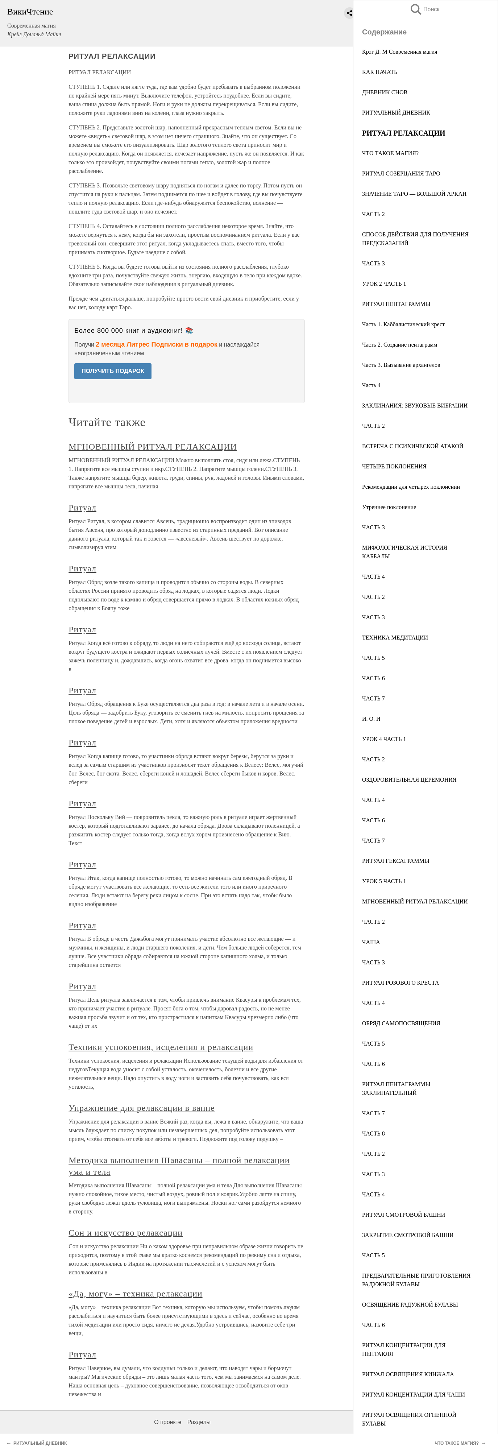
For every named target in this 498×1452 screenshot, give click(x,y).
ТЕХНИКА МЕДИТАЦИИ (395, 637)
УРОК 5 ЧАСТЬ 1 (384, 881)
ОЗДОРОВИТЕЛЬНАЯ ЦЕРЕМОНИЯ (409, 780)
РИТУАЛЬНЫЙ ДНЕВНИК (396, 112)
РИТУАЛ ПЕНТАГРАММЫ (396, 304)
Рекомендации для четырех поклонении (411, 487)
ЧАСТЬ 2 (373, 214)
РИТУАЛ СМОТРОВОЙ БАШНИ (403, 1215)
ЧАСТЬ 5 (373, 658)
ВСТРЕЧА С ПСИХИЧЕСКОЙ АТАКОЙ (413, 446)
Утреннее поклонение (389, 507)
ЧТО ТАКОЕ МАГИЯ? (390, 153)
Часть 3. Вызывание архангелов (401, 365)
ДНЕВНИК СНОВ (384, 92)
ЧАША (371, 942)
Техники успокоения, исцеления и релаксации (161, 1047)
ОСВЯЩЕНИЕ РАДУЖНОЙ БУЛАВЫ (410, 1305)
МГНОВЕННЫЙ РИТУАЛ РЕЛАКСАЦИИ (415, 901)
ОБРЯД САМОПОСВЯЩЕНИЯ (401, 1023)
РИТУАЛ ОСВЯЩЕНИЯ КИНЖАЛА (408, 1374)
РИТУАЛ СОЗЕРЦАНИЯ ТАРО (401, 173)
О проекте (167, 1422)
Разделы (199, 1422)
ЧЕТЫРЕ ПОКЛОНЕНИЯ (394, 466)
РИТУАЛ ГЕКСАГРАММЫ (395, 861)
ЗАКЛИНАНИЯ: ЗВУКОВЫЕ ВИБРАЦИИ (415, 405)
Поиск (424, 9)
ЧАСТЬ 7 (373, 698)
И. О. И (371, 719)
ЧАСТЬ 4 (373, 577)
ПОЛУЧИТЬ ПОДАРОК (113, 371)
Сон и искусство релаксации (126, 1232)
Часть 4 (371, 385)
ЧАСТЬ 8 (373, 1133)
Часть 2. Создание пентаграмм (399, 345)
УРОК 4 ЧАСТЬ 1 (384, 739)
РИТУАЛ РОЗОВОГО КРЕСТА (400, 983)
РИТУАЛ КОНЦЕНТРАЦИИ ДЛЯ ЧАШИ (413, 1394)
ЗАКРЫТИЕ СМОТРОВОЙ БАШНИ (408, 1235)
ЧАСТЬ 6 (373, 678)
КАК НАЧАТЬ (379, 72)
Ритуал (82, 507)
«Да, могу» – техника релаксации (135, 1293)
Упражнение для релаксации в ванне (142, 1108)
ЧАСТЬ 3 (373, 263)
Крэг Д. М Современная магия (399, 52)
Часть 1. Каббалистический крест (403, 324)
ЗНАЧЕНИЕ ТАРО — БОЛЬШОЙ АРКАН (414, 194)
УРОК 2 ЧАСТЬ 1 (384, 284)
